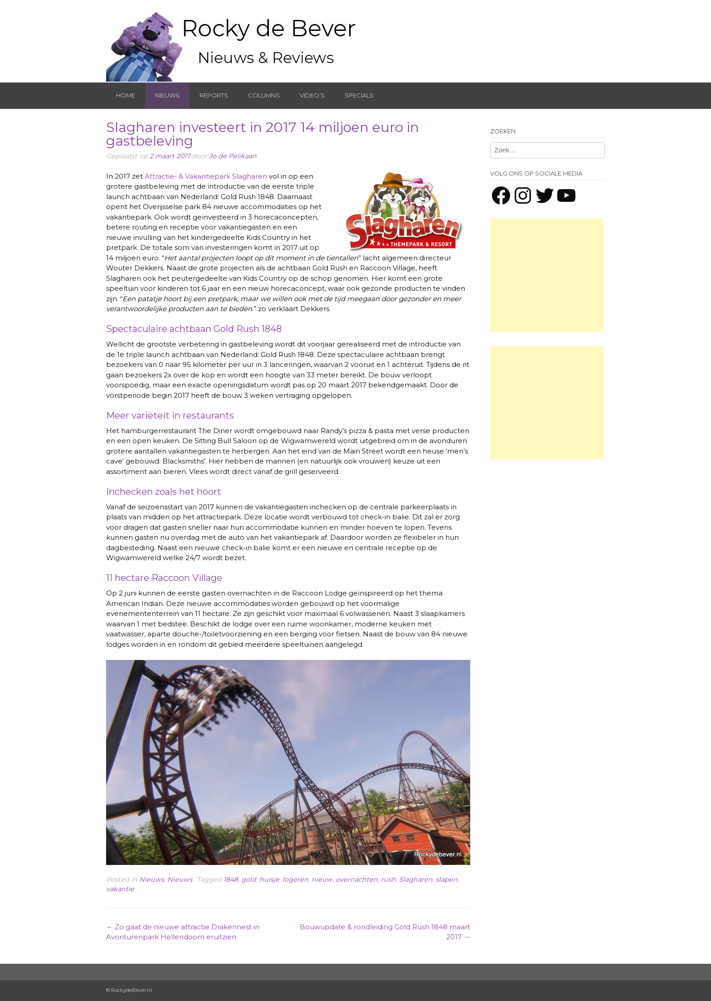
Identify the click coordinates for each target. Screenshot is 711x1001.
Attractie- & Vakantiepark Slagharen (206, 176)
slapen (447, 879)
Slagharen (416, 879)
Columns (264, 95)
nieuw (322, 879)
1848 (231, 879)
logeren (295, 879)
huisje (269, 879)
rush (388, 879)
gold (248, 879)
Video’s (312, 95)
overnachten (357, 879)
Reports (214, 95)
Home (125, 95)
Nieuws (167, 95)
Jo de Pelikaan (233, 156)
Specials (359, 95)
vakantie (120, 889)
